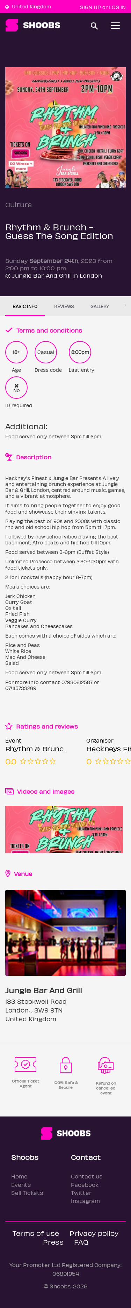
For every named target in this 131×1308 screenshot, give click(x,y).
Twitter (81, 1192)
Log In (117, 7)
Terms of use (36, 1233)
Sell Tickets (27, 1192)
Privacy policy (94, 1233)
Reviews (64, 306)
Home (19, 1176)
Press (53, 1241)
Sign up (90, 7)
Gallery (99, 306)
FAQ (81, 1241)
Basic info (25, 306)
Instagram (85, 1200)
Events (21, 1184)
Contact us (86, 1176)
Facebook (85, 1184)
